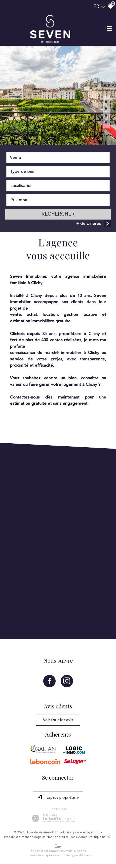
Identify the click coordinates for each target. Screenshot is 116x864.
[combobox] (58, 157)
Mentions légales (33, 837)
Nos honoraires (57, 837)
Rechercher (58, 214)
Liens (73, 837)
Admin (82, 837)
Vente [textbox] (15, 157)
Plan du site (12, 837)
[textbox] (58, 171)
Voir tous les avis (58, 720)
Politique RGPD (100, 837)
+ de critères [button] (93, 223)
